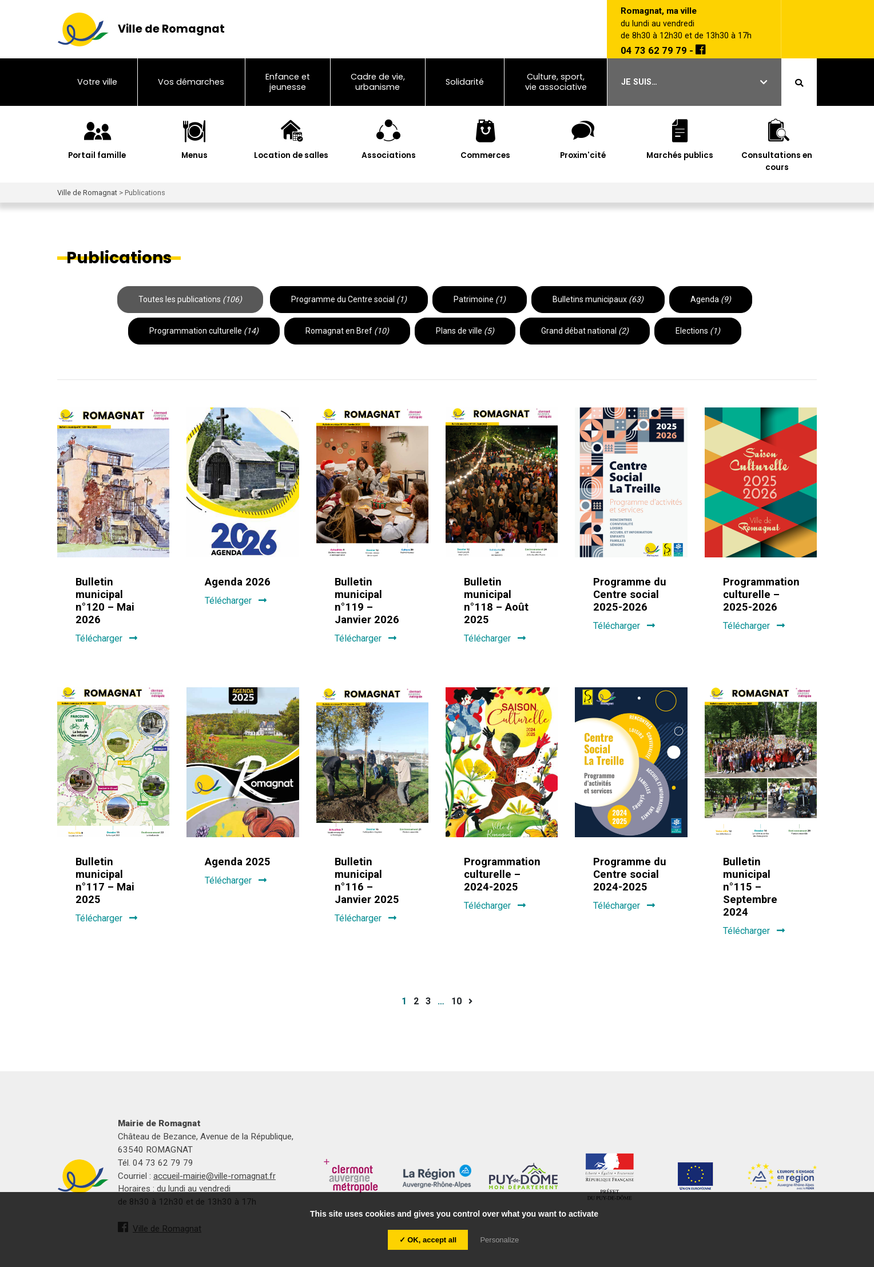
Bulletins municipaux (598, 299)
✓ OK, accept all (428, 1240)
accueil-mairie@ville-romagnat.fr (214, 1176)
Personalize (499, 1240)
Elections (698, 330)
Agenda (710, 299)
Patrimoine (480, 299)
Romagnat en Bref (347, 330)
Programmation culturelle (204, 330)
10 (456, 1001)
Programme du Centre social (349, 299)
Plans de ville (465, 330)
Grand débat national (585, 330)
